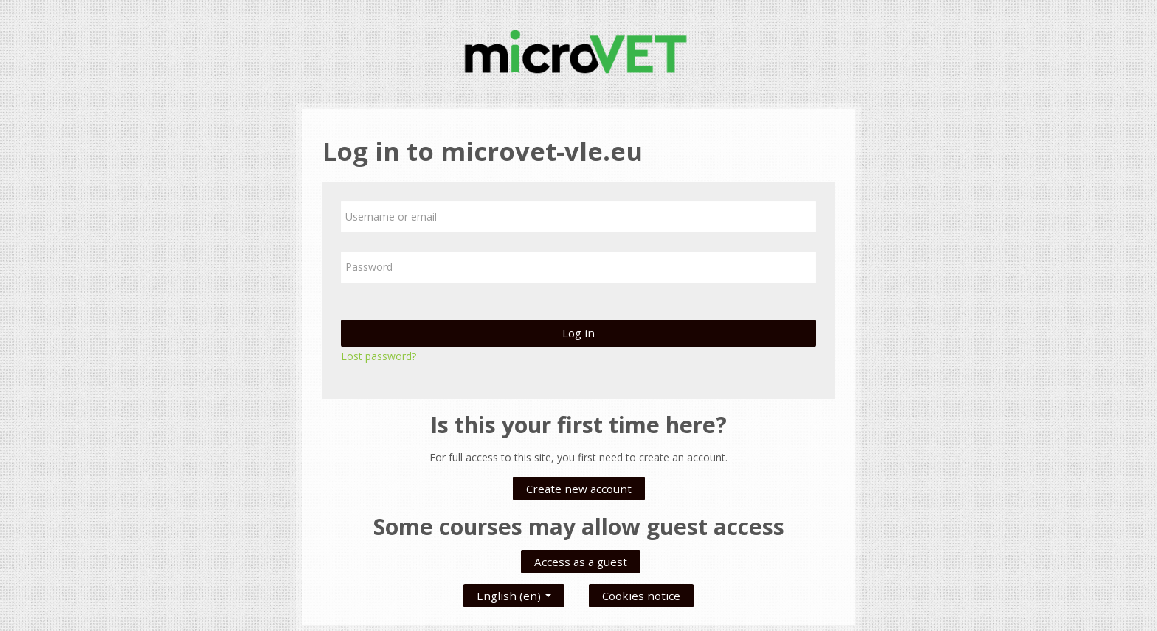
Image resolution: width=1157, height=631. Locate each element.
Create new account (579, 488)
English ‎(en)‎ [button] (514, 592)
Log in (578, 332)
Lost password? (378, 356)
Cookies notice (641, 595)
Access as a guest (580, 561)
